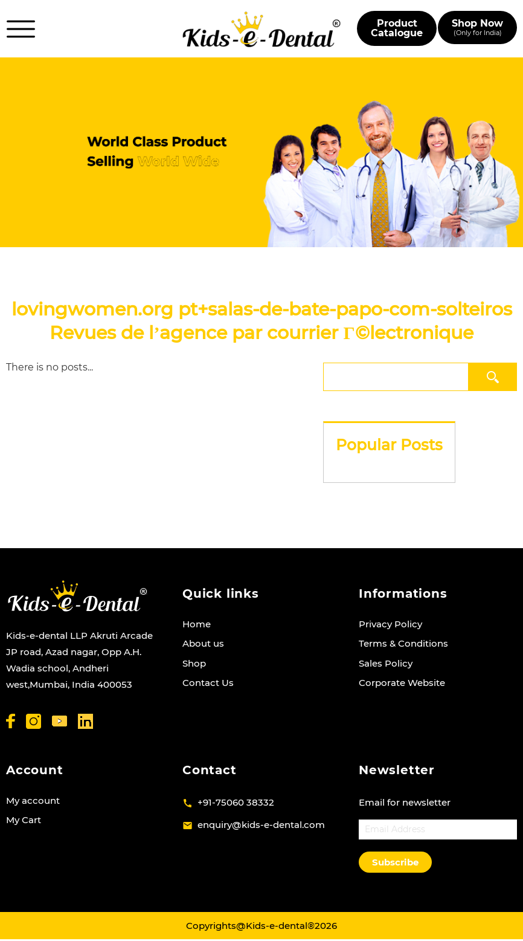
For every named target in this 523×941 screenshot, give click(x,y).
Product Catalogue (397, 28)
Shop (194, 663)
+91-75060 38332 (235, 802)
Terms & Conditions (403, 643)
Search (493, 377)
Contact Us (208, 682)
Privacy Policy (390, 624)
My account (33, 800)
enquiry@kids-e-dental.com (261, 824)
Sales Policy (385, 663)
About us (203, 643)
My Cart (23, 820)
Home (196, 624)
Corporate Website (402, 682)
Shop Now (477, 27)
